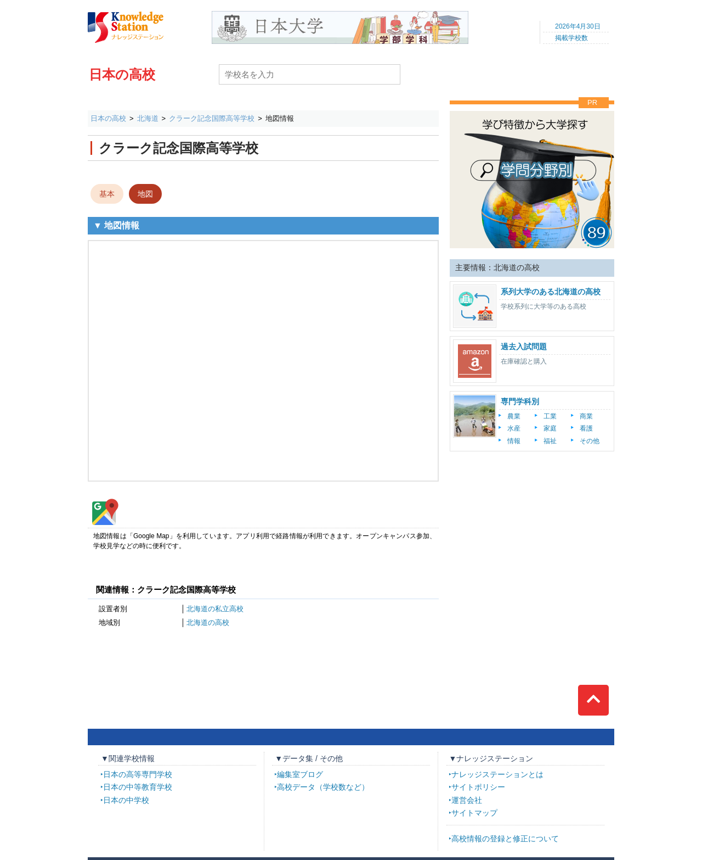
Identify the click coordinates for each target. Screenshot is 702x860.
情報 (513, 441)
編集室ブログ (300, 774)
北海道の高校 (207, 622)
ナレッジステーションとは (497, 774)
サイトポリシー (478, 787)
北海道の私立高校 (215, 609)
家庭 (550, 428)
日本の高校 (122, 74)
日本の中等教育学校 (137, 787)
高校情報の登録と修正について (505, 838)
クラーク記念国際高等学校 (211, 118)
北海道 (147, 118)
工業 (550, 416)
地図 (145, 193)
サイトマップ (474, 812)
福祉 (550, 441)
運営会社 (466, 800)
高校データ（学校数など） (323, 787)
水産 (513, 428)
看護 (586, 428)
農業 (513, 416)
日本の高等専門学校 (137, 774)
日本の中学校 (126, 800)
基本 (107, 193)
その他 (589, 441)
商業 (586, 416)
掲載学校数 (571, 38)
